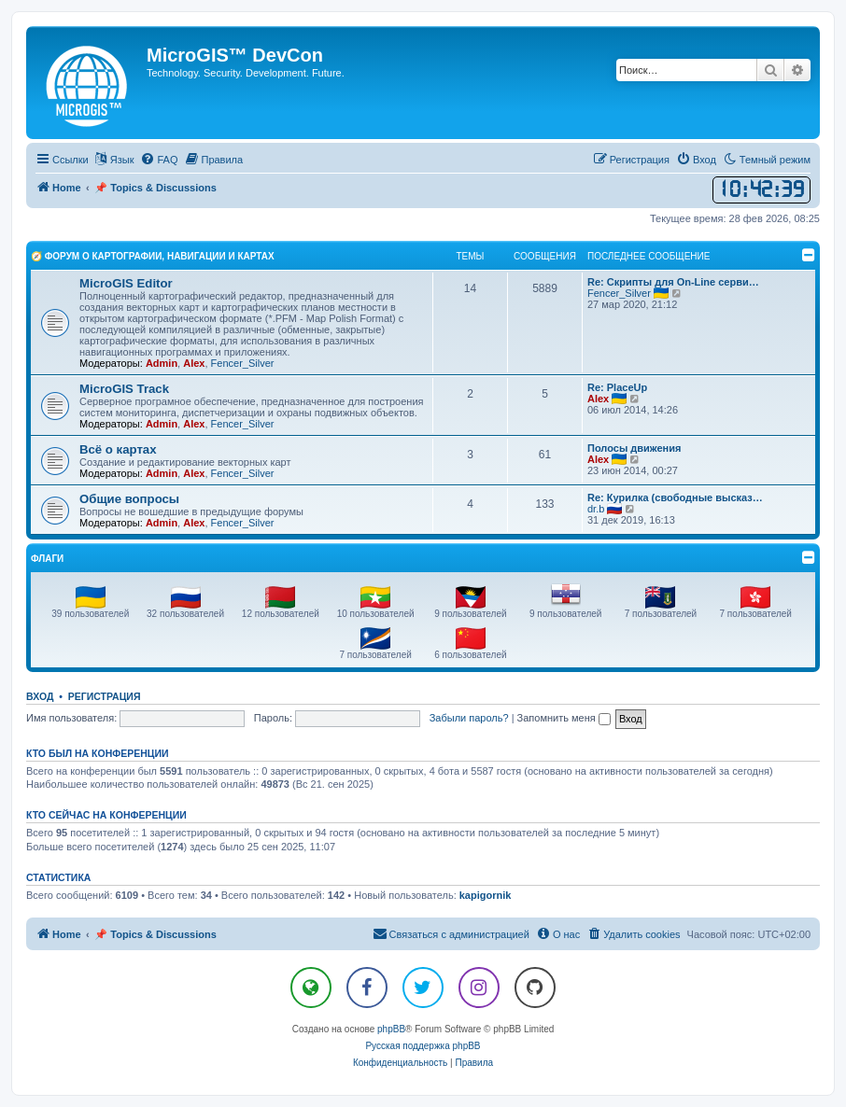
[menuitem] (158, 159)
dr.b (595, 508)
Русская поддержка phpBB (422, 1046)
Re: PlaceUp (617, 387)
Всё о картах (118, 449)
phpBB (391, 1029)
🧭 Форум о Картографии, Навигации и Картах (153, 256)
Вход (39, 696)
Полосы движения (634, 448)
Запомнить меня (564, 717)
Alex (193, 363)
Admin (161, 363)
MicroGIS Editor (126, 283)
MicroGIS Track (124, 389)
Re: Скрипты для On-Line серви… (673, 281)
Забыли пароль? (469, 717)
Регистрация (104, 696)
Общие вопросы (129, 499)
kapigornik (485, 895)
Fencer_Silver (243, 363)
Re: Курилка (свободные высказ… (675, 497)
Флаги (47, 559)
